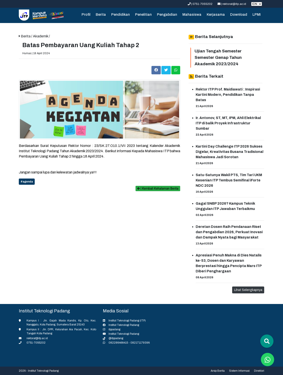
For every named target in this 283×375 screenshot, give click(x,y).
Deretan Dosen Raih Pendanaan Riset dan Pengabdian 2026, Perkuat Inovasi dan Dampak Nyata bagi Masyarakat (229, 232)
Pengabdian (167, 14)
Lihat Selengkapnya (248, 290)
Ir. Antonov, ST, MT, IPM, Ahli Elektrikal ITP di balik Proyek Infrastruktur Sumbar (228, 123)
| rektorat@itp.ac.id (232, 4)
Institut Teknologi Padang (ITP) (127, 320)
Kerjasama (216, 14)
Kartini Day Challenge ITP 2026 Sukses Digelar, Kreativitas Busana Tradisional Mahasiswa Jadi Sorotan (229, 151)
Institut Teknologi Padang (124, 325)
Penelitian (143, 14)
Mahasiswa (191, 14)
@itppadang (116, 338)
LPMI (256, 14)
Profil (86, 14)
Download (238, 14)
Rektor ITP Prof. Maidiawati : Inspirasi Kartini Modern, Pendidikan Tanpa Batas (228, 94)
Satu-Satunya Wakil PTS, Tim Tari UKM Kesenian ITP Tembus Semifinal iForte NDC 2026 (229, 180)
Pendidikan (120, 14)
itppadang (114, 329)
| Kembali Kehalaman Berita (157, 188)
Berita (101, 14)
